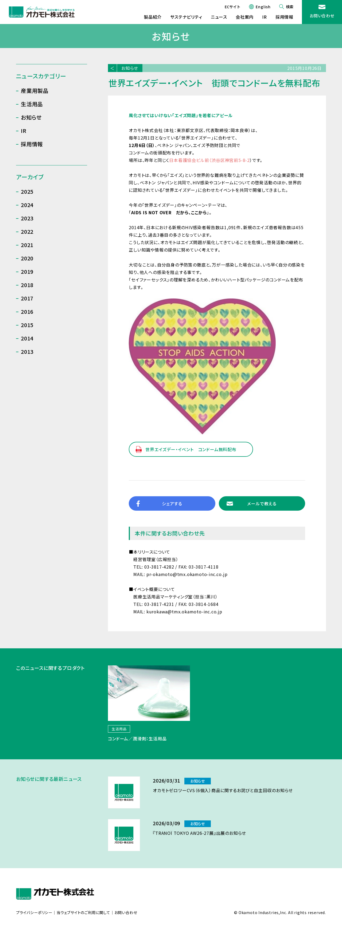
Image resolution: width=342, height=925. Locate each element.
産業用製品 (35, 90)
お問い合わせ (322, 15)
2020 (27, 258)
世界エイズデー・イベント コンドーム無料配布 (190, 449)
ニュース (219, 17)
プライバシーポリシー (34, 912)
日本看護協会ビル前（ (190, 160)
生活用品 (32, 104)
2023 (27, 218)
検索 (289, 6)
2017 (27, 298)
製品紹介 (153, 17)
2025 (27, 191)
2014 (27, 338)
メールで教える (262, 503)
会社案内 (245, 17)
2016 (27, 311)
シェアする (172, 503)
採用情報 (284, 17)
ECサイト (232, 6)
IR (264, 17)
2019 (27, 271)
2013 (27, 351)
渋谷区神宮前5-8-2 (230, 160)
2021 (27, 245)
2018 (27, 285)
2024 (27, 205)
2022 (27, 231)
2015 (27, 325)
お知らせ (129, 68)
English (263, 6)
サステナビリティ (186, 17)
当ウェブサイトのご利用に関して (83, 912)
